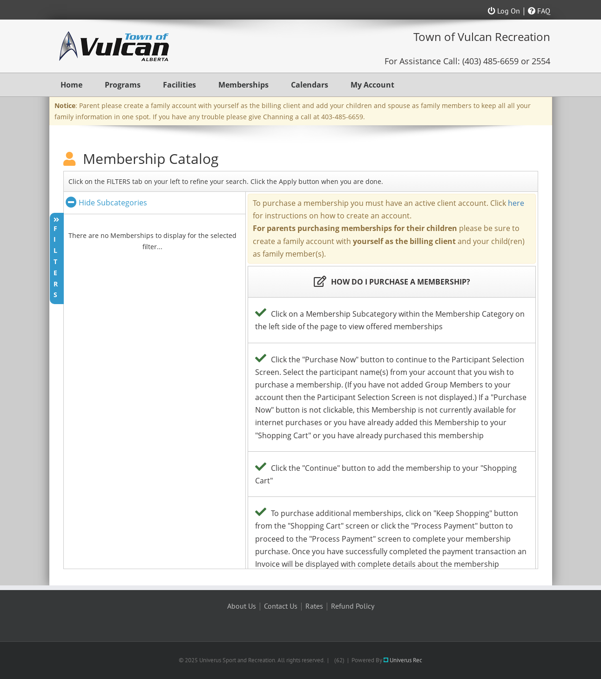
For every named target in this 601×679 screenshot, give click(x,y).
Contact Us (280, 606)
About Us (241, 606)
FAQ (539, 10)
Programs (123, 85)
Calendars (309, 85)
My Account (372, 85)
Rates (314, 606)
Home (71, 85)
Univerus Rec (403, 660)
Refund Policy (352, 606)
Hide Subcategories (106, 202)
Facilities (179, 85)
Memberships (243, 85)
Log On (504, 10)
